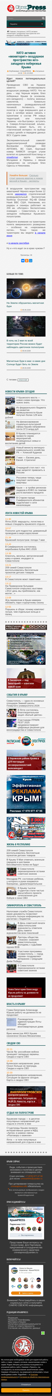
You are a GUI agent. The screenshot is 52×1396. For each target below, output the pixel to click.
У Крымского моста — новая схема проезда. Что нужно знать (30, 400)
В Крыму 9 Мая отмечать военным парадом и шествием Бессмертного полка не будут (25, 862)
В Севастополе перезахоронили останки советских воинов (31, 871)
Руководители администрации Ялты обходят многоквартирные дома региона (25, 1024)
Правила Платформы (19, 1320)
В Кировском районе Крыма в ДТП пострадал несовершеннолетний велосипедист (23, 763)
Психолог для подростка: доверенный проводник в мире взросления (26, 532)
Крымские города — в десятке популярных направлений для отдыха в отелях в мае (23, 1121)
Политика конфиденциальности (24, 1324)
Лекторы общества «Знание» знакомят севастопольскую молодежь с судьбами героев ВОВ (24, 942)
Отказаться (26, 1385)
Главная (11, 32)
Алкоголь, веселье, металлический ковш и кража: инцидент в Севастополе (24, 558)
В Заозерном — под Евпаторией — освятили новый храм (21, 683)
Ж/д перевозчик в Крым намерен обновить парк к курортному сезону (24, 601)
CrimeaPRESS (25, 71)
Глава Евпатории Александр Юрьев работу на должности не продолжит (23, 992)
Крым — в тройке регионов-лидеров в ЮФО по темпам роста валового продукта (31, 490)
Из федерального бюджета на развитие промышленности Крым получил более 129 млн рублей (25, 412)
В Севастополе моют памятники (22, 579)
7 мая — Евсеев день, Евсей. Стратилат (28, 458)
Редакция (13, 1318)
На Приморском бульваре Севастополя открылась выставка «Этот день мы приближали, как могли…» (23, 590)
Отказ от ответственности (21, 1326)
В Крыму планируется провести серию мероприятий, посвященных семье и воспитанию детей (23, 438)
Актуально (21, 32)
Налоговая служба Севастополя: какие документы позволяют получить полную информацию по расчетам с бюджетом (25, 915)
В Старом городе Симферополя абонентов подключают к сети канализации (30, 501)
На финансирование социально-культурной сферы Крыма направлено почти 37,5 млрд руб (30, 425)
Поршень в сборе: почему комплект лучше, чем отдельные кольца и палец (24, 612)
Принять (26, 1390)
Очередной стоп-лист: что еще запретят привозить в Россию (30, 470)
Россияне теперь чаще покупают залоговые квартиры (28, 480)
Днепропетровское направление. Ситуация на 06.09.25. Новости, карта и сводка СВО (22, 1099)
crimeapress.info (19, 1186)
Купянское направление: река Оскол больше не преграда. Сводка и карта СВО (23, 1066)
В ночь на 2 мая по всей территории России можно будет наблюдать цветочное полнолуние (25, 344)
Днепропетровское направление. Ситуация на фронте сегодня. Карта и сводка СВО (25, 1077)
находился (20, 194)
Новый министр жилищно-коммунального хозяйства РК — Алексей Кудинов (30, 450)
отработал (12, 157)
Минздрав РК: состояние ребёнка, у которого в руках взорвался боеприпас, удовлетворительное (25, 881)
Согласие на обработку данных (24, 1328)
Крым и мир (23, 380)
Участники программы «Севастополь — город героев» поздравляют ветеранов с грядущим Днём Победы (25, 956)
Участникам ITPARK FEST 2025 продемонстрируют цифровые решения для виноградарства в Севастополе (25, 725)
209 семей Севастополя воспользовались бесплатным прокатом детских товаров (21, 570)
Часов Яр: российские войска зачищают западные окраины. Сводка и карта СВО (23, 1054)
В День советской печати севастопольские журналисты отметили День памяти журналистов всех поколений (26, 928)
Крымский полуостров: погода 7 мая (25, 540)
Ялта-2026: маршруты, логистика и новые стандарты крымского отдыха (25, 522)
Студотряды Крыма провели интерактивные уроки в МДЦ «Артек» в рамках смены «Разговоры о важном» (22, 1132)
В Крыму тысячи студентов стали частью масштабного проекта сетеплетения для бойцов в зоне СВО (25, 893)
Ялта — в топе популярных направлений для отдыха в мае (24, 1140)
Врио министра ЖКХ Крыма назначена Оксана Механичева (24, 1034)
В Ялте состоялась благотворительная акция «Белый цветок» (30, 712)
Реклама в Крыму (17, 1322)
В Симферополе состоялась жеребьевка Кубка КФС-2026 (21, 548)
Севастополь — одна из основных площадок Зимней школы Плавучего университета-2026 (25, 703)
